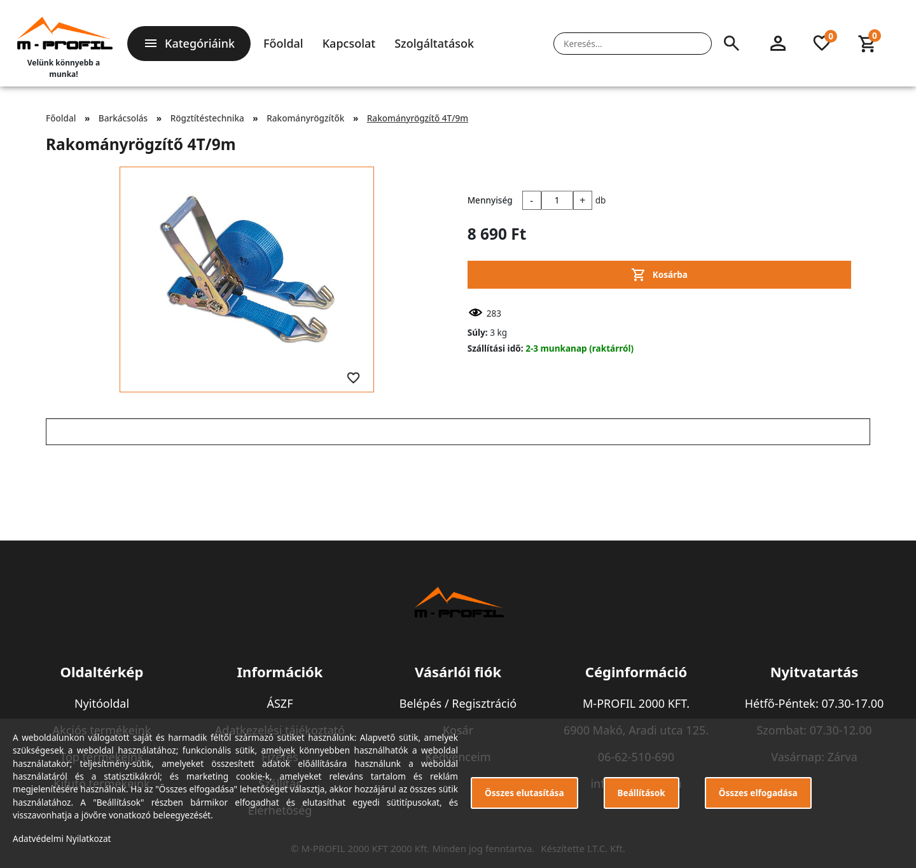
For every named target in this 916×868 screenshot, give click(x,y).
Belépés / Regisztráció (458, 703)
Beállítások (641, 793)
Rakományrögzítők (305, 118)
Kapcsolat (349, 43)
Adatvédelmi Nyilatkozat (62, 838)
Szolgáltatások (434, 43)
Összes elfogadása (758, 793)
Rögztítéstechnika (207, 118)
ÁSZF (280, 703)
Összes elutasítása (524, 793)
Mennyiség (490, 200)
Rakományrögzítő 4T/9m (417, 118)
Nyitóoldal (101, 703)
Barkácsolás (123, 118)
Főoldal (283, 43)
